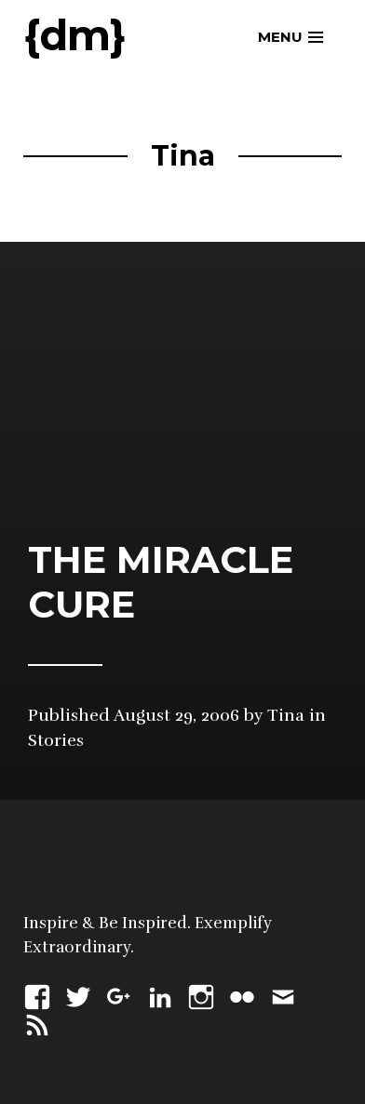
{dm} (74, 34)
